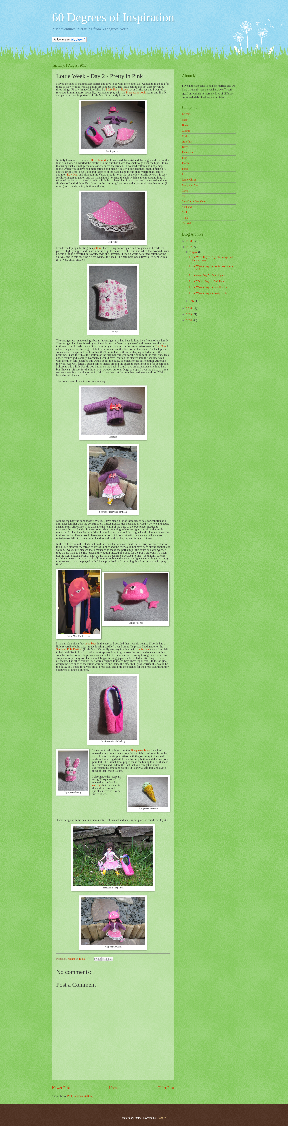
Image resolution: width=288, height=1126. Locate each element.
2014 (189, 320)
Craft (185, 136)
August (194, 252)
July (192, 300)
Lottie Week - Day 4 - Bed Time (206, 281)
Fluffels (186, 163)
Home (113, 1088)
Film (184, 158)
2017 (189, 247)
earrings (97, 785)
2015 (189, 314)
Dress (185, 147)
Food (185, 168)
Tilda (185, 217)
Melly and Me (190, 185)
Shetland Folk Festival (69, 649)
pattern (97, 248)
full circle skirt (97, 160)
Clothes (186, 130)
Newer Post (61, 1088)
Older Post (166, 1088)
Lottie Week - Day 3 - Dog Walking (208, 287)
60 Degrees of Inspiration (113, 17)
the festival (143, 649)
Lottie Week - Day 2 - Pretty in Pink (209, 293)
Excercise (187, 152)
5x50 (185, 119)
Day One (72, 174)
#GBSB (186, 114)
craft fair (187, 141)
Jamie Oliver (189, 179)
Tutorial (186, 223)
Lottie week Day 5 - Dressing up (207, 275)
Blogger (161, 1117)
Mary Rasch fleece (117, 89)
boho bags (90, 643)
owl (184, 196)
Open (185, 190)
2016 (189, 308)
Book (185, 125)
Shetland (187, 207)
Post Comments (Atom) (80, 1096)
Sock (185, 212)
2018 (189, 241)
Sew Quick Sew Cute (194, 201)
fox (184, 174)
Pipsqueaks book (135, 92)
